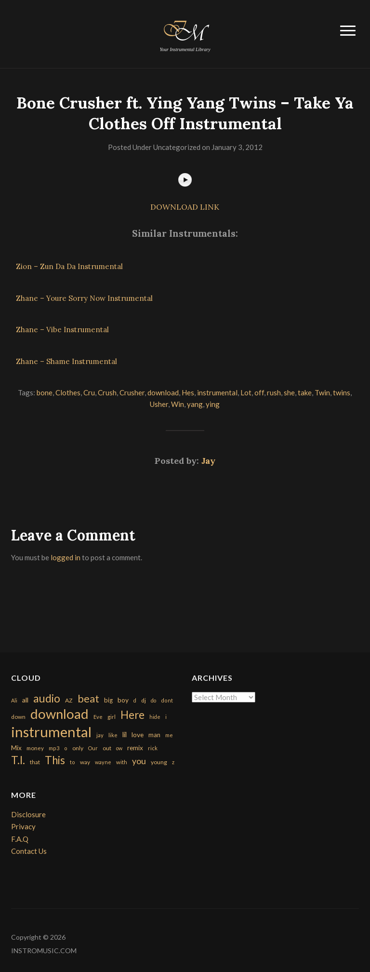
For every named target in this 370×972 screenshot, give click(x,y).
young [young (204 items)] (159, 762)
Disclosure (28, 814)
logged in (65, 557)
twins (341, 392)
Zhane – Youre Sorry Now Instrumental (84, 298)
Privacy (23, 826)
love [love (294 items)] (138, 734)
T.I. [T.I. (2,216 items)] (18, 760)
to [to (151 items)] (72, 762)
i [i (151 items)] (166, 717)
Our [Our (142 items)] (93, 748)
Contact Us (29, 851)
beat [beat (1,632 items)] (88, 698)
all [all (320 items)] (25, 700)
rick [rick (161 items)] (153, 748)
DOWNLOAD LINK (184, 207)
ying (213, 404)
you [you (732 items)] (139, 761)
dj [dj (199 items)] (143, 700)
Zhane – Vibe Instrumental (62, 329)
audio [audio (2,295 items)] (46, 698)
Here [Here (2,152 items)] (132, 714)
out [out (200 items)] (107, 748)
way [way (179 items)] (85, 762)
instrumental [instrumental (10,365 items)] (51, 731)
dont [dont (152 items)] (167, 700)
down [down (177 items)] (18, 716)
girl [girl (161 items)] (111, 717)
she (289, 392)
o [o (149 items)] (65, 748)
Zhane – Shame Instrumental (66, 361)
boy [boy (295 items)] (123, 700)
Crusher (132, 392)
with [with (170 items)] (121, 762)
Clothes (67, 392)
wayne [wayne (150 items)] (103, 762)
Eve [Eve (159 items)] (98, 717)
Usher (159, 404)
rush (274, 392)
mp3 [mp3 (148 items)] (54, 748)
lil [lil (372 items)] (124, 734)
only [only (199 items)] (77, 748)
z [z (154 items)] (173, 762)
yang (195, 404)
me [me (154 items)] (169, 735)
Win (177, 404)
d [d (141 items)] (134, 700)
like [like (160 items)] (113, 735)
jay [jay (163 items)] (100, 735)
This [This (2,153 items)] (55, 760)
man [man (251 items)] (154, 735)
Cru (89, 392)
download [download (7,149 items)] (59, 714)
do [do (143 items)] (153, 700)
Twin (322, 392)
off (259, 392)
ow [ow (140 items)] (119, 748)
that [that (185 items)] (35, 762)
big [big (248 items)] (108, 700)
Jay (208, 460)
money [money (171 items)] (35, 748)
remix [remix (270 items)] (135, 748)
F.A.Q (19, 839)
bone (45, 392)
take (305, 392)
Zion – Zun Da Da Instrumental (69, 266)
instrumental (217, 392)
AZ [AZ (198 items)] (69, 700)
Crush (107, 392)
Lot (245, 392)
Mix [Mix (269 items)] (16, 748)
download (163, 392)
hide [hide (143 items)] (154, 717)
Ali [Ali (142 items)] (14, 700)
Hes (188, 392)
